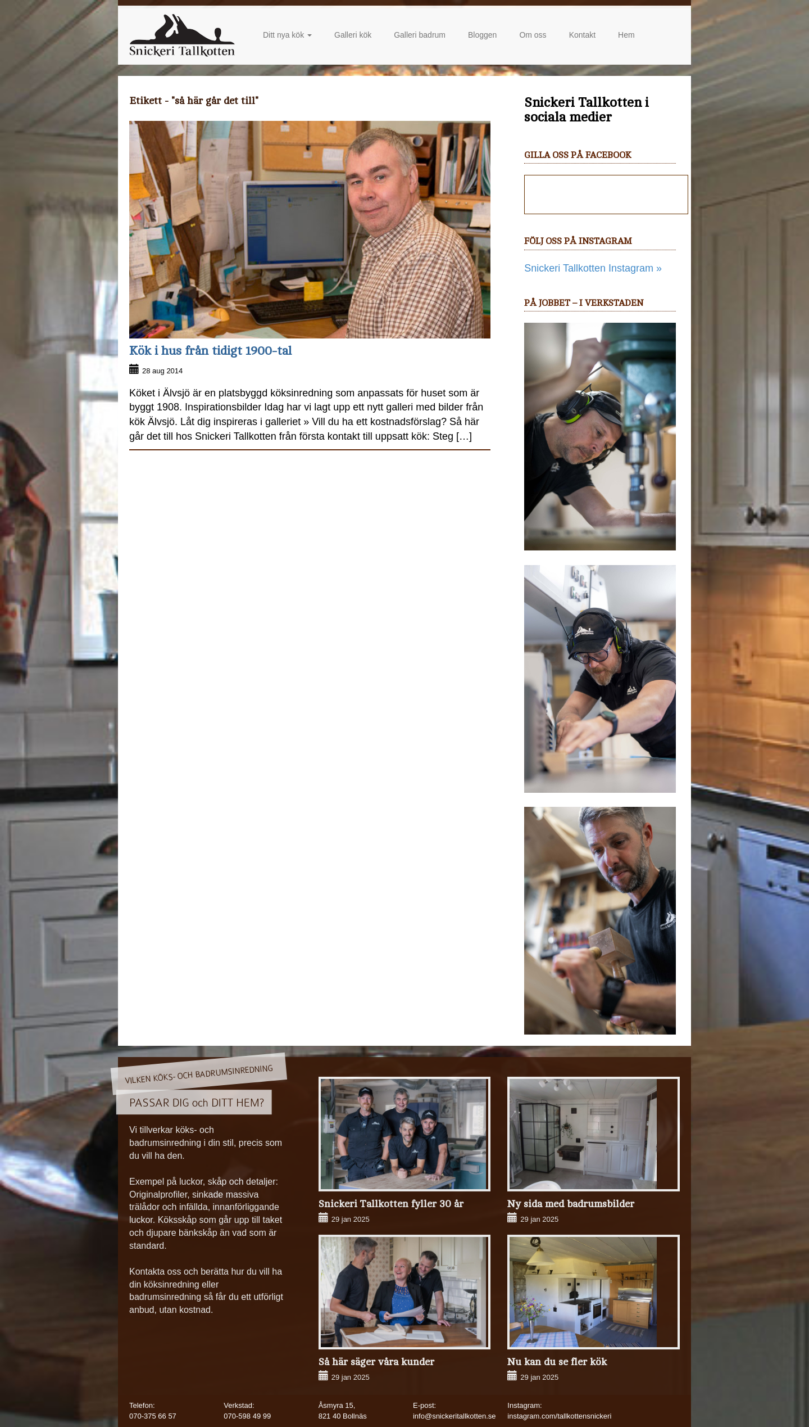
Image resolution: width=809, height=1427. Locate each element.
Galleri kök (352, 34)
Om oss (532, 34)
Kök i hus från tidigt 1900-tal (210, 351)
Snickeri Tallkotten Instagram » (593, 268)
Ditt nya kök (287, 34)
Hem (626, 34)
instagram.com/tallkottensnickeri (559, 1416)
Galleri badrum (420, 34)
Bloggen (482, 34)
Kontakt (582, 34)
